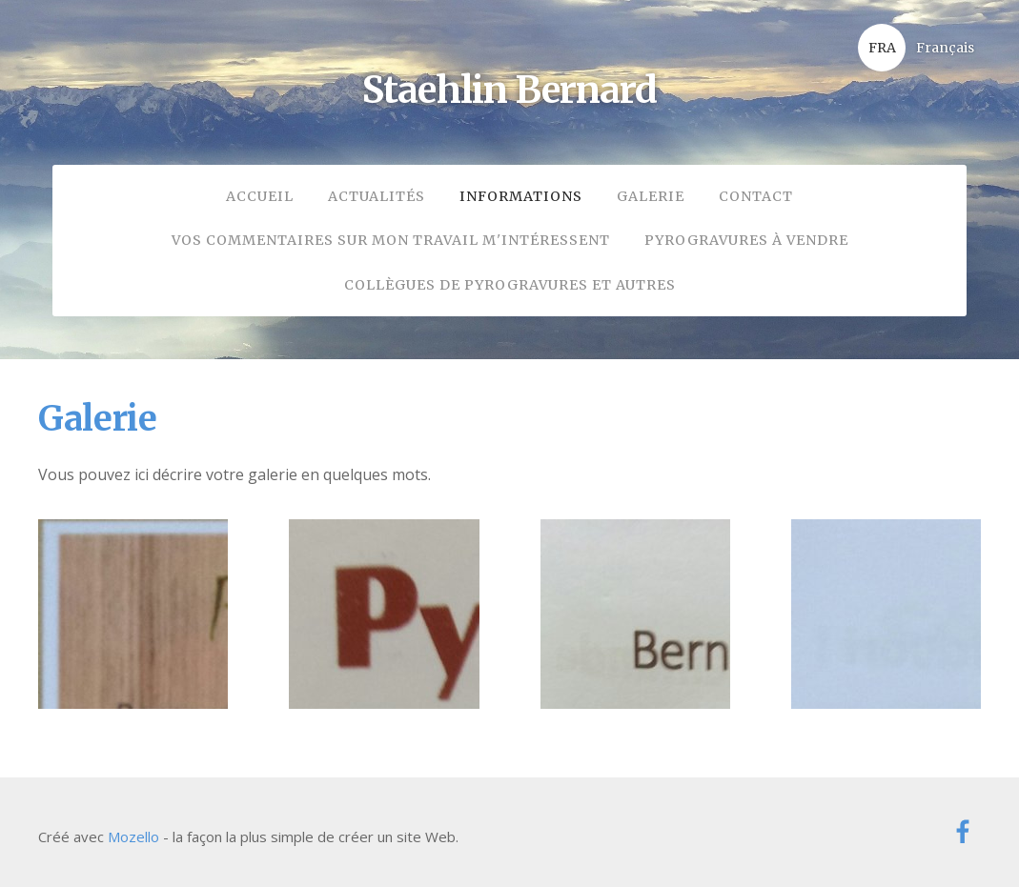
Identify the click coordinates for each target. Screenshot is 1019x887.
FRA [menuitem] (882, 47)
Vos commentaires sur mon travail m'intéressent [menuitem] (391, 240)
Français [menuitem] (945, 47)
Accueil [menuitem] (260, 196)
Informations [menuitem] (520, 196)
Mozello (133, 836)
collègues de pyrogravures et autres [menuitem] (510, 284)
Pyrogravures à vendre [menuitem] (746, 240)
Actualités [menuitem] (376, 196)
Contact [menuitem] (756, 196)
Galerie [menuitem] (650, 196)
